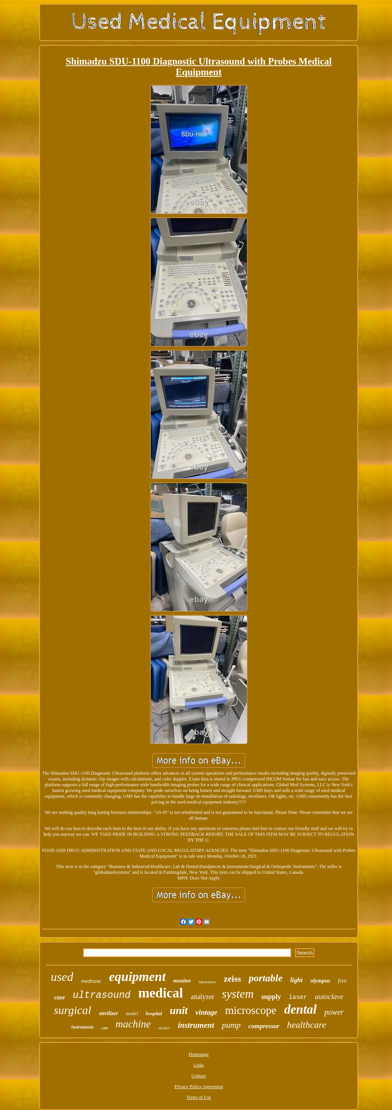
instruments (82, 1027)
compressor (264, 1026)
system (238, 994)
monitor (182, 981)
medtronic (91, 981)
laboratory (207, 981)
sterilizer (108, 1013)
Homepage (199, 1054)
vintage (206, 1012)
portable (265, 978)
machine (132, 1024)
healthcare (306, 1025)
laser (298, 997)
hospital (154, 1013)
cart (105, 1028)
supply (271, 997)
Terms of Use (198, 1097)
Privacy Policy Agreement (199, 1086)
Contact (199, 1076)
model (132, 1013)
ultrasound (101, 995)
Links (198, 1065)
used (62, 977)
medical (160, 993)
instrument (196, 1025)
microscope (251, 1010)
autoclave (329, 996)
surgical (72, 1010)
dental (300, 1009)
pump (231, 1025)
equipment (137, 976)
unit (179, 1010)
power (334, 1012)
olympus (320, 980)
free (342, 980)
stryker (164, 1028)
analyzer (202, 997)
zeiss (232, 979)
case (59, 997)
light (296, 980)
